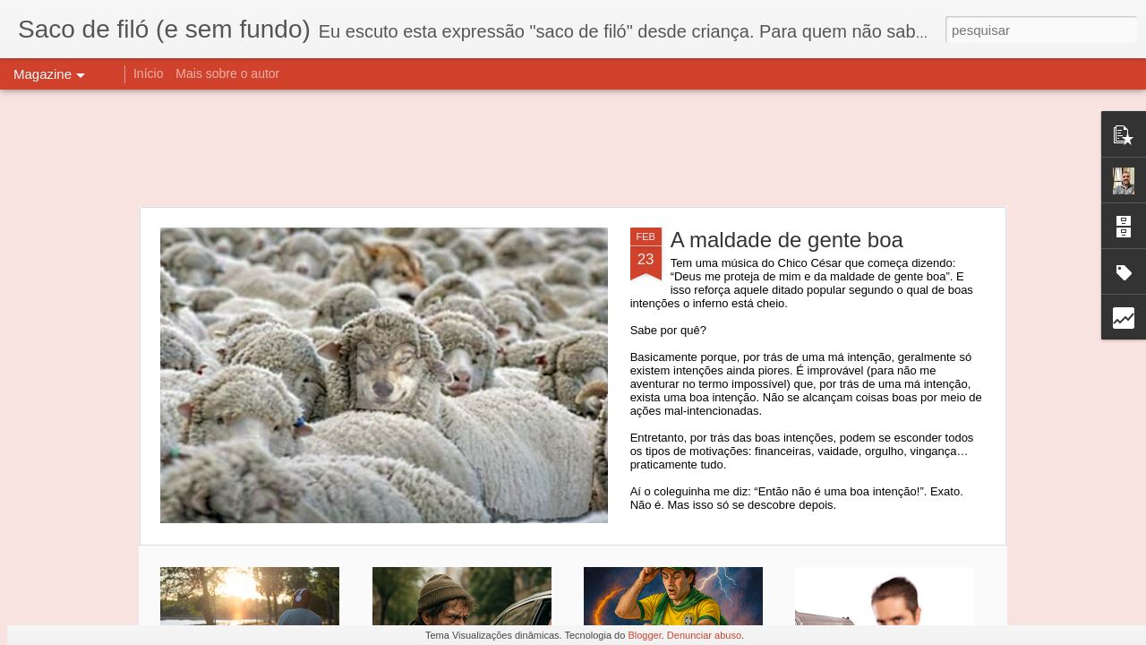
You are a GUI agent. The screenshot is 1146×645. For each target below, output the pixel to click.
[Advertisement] (573, 148)
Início (148, 73)
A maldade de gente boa (787, 240)
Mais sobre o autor (227, 73)
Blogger (644, 635)
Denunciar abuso (704, 635)
